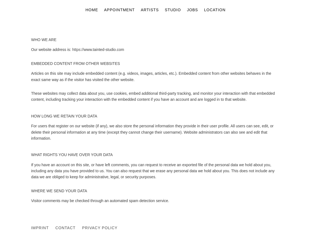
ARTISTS (150, 10)
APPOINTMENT (119, 10)
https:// (78, 49)
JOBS (192, 10)
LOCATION (215, 10)
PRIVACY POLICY (99, 228)
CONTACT (65, 228)
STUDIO (173, 10)
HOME (92, 10)
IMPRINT (40, 228)
